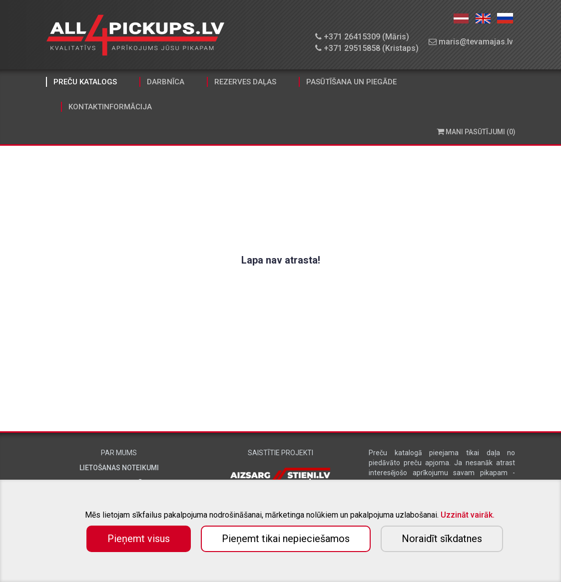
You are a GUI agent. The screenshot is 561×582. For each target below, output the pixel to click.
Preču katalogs (85, 81)
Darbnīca (165, 81)
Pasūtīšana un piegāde (351, 81)
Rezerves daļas (245, 81)
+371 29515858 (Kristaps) (367, 48)
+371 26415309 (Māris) (362, 36)
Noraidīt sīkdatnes (442, 539)
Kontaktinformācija (110, 106)
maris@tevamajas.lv (471, 41)
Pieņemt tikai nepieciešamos (286, 539)
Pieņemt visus (138, 539)
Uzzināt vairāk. (468, 515)
